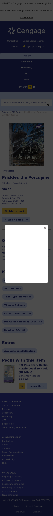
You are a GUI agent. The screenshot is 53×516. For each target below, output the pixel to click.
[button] (44, 228)
